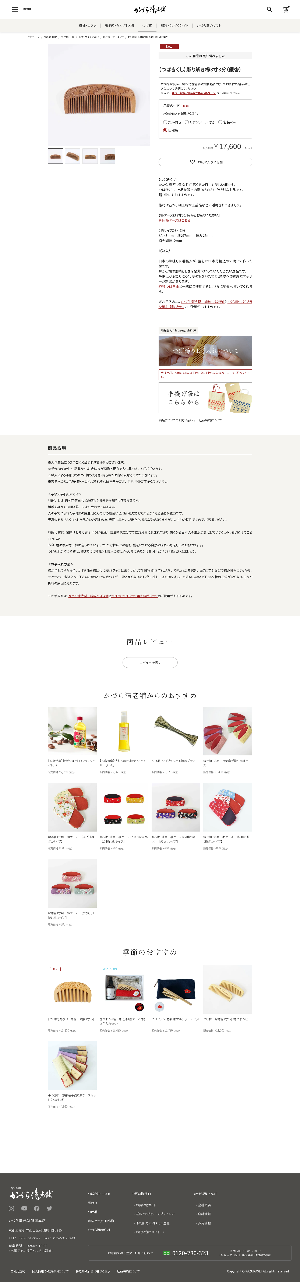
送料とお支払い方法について (156, 1214)
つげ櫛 (147, 25)
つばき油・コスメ (99, 1193)
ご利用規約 (18, 1271)
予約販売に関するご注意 (153, 1223)
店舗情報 (204, 1214)
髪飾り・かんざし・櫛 (119, 25)
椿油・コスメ (87, 25)
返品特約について (210, 420)
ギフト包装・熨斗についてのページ (194, 93)
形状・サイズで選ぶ (88, 37)
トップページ (32, 37)
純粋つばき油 (169, 286)
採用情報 (204, 1223)
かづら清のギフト (209, 25)
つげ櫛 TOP (50, 37)
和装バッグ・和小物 (174, 25)
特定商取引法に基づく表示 (93, 1271)
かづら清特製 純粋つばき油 (203, 301)
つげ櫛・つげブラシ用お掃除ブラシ (134, 596)
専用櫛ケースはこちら (174, 220)
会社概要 (204, 1205)
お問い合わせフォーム (151, 1232)
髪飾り (92, 1203)
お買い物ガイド (146, 1205)
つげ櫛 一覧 (67, 37)
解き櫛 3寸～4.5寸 (113, 37)
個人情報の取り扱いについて (50, 1271)
